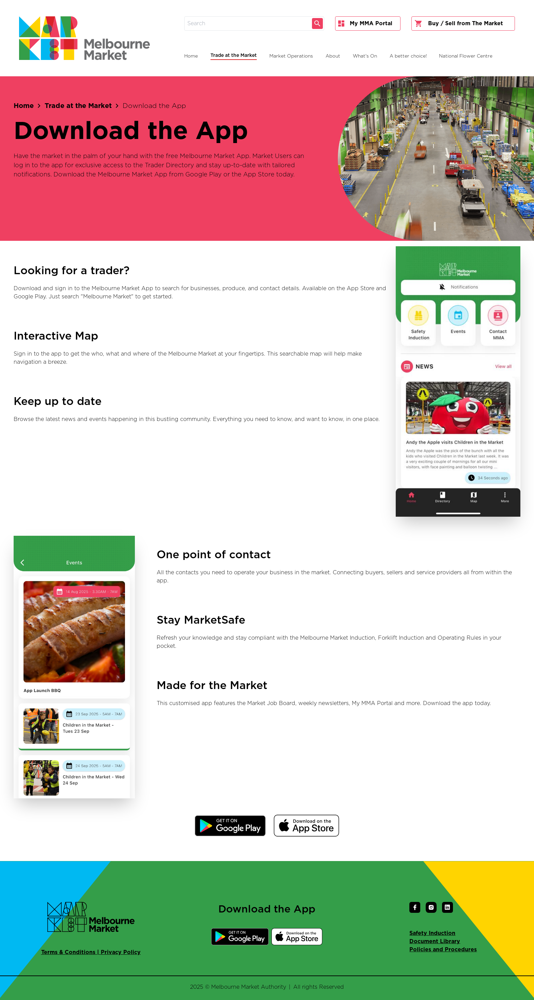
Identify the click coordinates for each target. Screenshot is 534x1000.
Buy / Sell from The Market (458, 23)
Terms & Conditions (68, 952)
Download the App (154, 106)
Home (24, 106)
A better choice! (408, 56)
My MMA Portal (365, 23)
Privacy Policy (121, 952)
